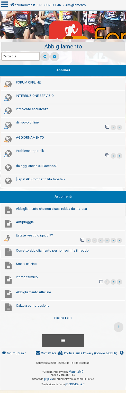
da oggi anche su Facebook (37, 166)
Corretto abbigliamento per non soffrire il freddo (52, 250)
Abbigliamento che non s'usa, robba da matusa (51, 209)
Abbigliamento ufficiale (33, 292)
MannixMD (76, 372)
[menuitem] (87, 353)
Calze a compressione (32, 305)
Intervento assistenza (32, 109)
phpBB (48, 379)
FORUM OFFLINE (28, 82)
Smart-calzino (26, 264)
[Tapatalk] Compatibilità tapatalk (40, 179)
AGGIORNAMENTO (30, 137)
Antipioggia (25, 222)
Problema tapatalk (30, 151)
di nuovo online (27, 122)
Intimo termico (27, 277)
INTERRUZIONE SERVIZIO (35, 96)
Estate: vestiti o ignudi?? (34, 235)
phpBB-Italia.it (75, 384)
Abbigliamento (63, 46)
